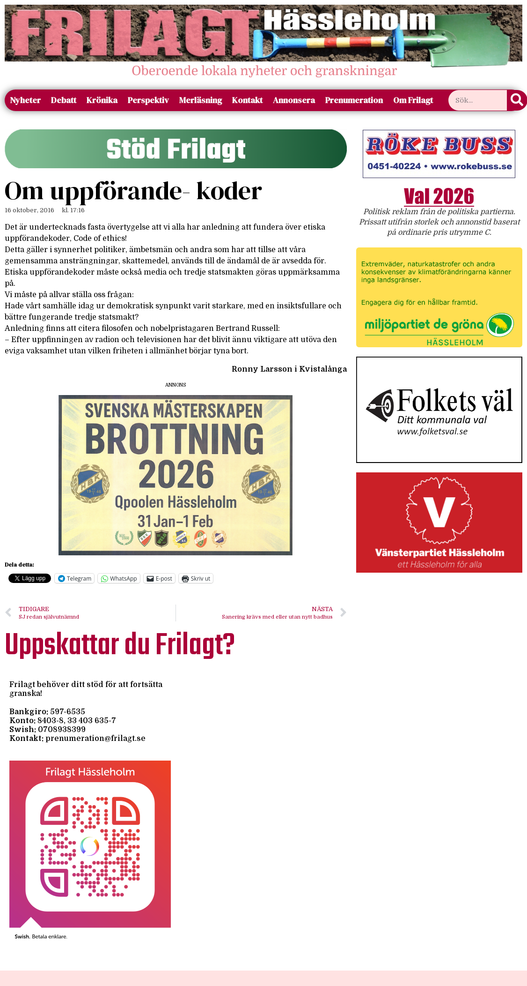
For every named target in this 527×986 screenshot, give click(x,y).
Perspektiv (148, 100)
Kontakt (247, 100)
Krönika (102, 100)
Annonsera (294, 100)
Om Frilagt (413, 100)
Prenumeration (354, 100)
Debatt (63, 100)
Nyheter (25, 100)
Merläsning (200, 100)
